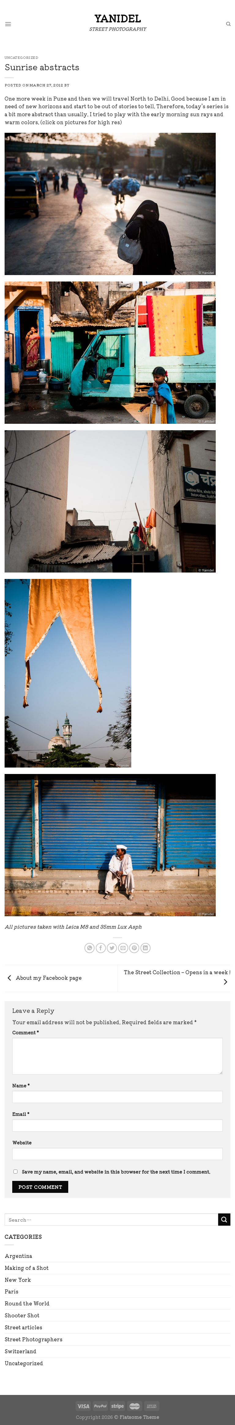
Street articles (23, 1327)
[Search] (228, 24)
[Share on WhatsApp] (89, 948)
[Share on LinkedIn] (145, 948)
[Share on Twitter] (112, 948)
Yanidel (117, 18)
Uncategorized (24, 1363)
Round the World (27, 1303)
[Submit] (224, 1219)
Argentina (18, 1255)
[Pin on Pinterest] (134, 948)
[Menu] (8, 24)
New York (18, 1279)
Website (22, 1142)
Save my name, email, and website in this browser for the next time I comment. (116, 1171)
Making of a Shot (27, 1267)
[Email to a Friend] (123, 948)
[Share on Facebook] (101, 948)
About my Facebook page (43, 977)
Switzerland (20, 1351)
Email (20, 1114)
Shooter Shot (22, 1315)
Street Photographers (33, 1339)
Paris (11, 1291)
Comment (25, 1032)
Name (21, 1085)
